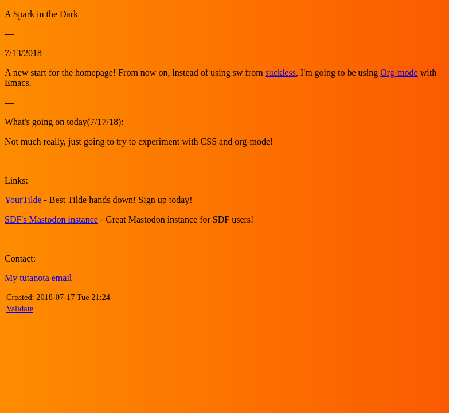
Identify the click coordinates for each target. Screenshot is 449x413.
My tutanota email (38, 278)
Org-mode (398, 72)
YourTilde (23, 200)
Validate (19, 308)
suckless (281, 72)
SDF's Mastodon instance (51, 219)
